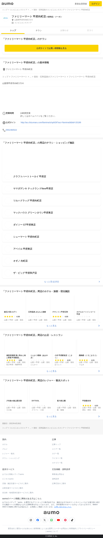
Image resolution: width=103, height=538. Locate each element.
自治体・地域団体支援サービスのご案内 (17, 493)
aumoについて (52, 531)
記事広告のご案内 (59, 483)
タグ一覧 (55, 453)
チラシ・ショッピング (11, 458)
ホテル (4, 444)
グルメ (4, 449)
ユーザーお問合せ (61, 528)
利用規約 (72, 528)
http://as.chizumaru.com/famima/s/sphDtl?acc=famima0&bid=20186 (51, 122)
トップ (13, 30)
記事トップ (56, 444)
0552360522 (11, 130)
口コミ (90, 30)
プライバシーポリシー (86, 528)
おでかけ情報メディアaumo (13, 474)
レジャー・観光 (8, 453)
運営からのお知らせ (24, 528)
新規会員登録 (81, 4)
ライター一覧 (57, 458)
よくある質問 (47, 528)
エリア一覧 (56, 449)
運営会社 (11, 528)
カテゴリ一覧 (57, 463)
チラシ (39, 30)
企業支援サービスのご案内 (12, 488)
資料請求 (55, 479)
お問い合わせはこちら (62, 507)
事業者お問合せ (58, 474)
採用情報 (37, 528)
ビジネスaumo (8, 479)
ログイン (95, 4)
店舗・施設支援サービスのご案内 (15, 483)
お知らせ (64, 30)
